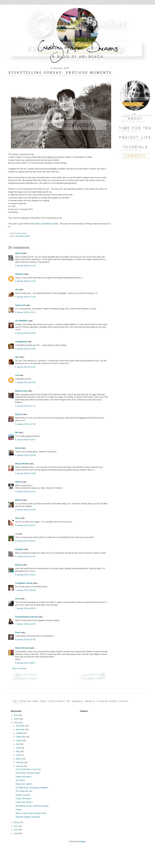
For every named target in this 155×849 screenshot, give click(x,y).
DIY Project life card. (24, 791)
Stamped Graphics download (28, 817)
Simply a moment (23, 795)
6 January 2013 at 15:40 (25, 333)
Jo (16, 534)
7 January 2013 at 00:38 (25, 590)
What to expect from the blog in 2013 (31, 813)
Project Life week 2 (23, 798)
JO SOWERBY (21, 321)
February (20, 762)
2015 (16, 715)
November (20, 729)
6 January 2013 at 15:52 (25, 367)
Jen (16, 290)
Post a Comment (19, 668)
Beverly (18, 565)
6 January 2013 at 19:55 (25, 510)
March (19, 759)
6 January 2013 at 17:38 (25, 424)
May (18, 751)
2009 (16, 833)
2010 (16, 830)
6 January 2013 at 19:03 (25, 473)
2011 (16, 826)
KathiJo (18, 414)
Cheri (17, 518)
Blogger (82, 841)
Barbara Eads (21, 391)
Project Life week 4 (23, 777)
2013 (16, 723)
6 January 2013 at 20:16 (25, 541)
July (18, 744)
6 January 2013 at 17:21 (25, 406)
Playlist (19, 809)
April (18, 755)
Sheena (18, 482)
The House (20, 780)
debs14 (18, 253)
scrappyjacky (21, 342)
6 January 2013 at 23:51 (25, 575)
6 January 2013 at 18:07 (25, 440)
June (18, 748)
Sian (17, 357)
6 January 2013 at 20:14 (25, 525)
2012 (16, 822)
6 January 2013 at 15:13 (25, 312)
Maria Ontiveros (22, 648)
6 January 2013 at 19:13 (25, 491)
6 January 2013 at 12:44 (25, 281)
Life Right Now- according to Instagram (32, 788)
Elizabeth (19, 549)
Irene (17, 599)
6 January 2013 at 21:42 (25, 556)
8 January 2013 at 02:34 (25, 639)
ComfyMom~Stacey (24, 583)
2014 (16, 719)
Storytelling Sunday (22, 236)
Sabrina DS (20, 305)
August (19, 740)
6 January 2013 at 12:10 (25, 266)
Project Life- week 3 (24, 784)
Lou (17, 375)
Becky (18, 448)
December (20, 726)
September (21, 737)
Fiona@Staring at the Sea (26, 617)
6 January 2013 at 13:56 (25, 297)
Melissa (18, 500)
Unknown (19, 274)
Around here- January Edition (28, 773)
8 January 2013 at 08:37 (25, 663)
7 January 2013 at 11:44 (25, 624)
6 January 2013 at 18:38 (25, 455)
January (19, 766)
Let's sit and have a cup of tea (28, 769)
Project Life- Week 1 (24, 802)
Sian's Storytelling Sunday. (47, 223)
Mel (16, 432)
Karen (18, 632)
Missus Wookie (22, 464)
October (19, 733)
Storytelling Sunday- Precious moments (32, 806)
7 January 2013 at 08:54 (25, 608)
